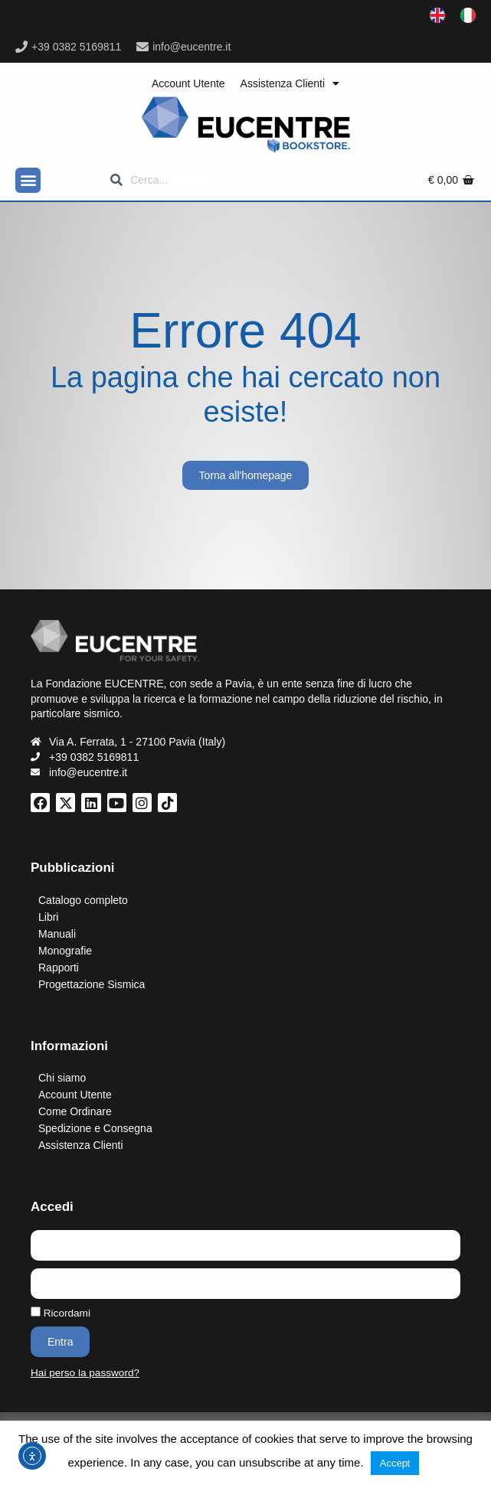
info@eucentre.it (191, 47)
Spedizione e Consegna (95, 1128)
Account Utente (188, 83)
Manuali (57, 934)
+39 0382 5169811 (76, 47)
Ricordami (60, 1313)
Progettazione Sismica (91, 984)
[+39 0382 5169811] (21, 47)
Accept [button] (395, 1463)
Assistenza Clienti (290, 83)
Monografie (65, 951)
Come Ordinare (75, 1111)
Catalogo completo (83, 900)
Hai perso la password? (85, 1373)
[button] (28, 180)
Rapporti (58, 967)
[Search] (160, 180)
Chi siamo (62, 1078)
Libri (48, 917)
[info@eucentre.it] (142, 47)
